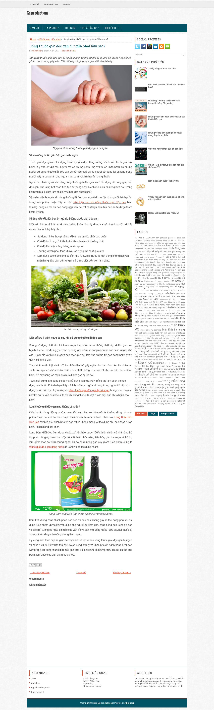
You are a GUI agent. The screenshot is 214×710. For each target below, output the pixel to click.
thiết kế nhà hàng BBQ (169, 369)
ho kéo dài (175, 275)
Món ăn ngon (162, 343)
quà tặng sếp (161, 357)
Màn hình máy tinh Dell (175, 322)
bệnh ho (170, 245)
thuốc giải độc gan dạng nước (46, 446)
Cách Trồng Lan (90, 678)
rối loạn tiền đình (163, 359)
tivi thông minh (155, 381)
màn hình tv (170, 338)
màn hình (170, 293)
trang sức (170, 381)
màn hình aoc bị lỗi (172, 302)
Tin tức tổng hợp (91, 26)
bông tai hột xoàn (146, 254)
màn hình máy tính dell (145, 326)
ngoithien (180, 343)
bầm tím (161, 245)
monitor (172, 343)
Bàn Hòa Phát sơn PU (164, 240)
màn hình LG (148, 318)
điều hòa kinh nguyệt (150, 267)
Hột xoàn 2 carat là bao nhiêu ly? (163, 213)
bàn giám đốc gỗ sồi (164, 238)
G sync (163, 267)
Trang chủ (34, 4)
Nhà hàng (157, 346)
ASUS (153, 238)
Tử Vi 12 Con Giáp (91, 681)
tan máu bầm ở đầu (173, 363)
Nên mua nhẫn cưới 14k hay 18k (163, 181)
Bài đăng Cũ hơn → (122, 572)
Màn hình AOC (151, 299)
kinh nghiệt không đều (163, 287)
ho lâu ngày (161, 277)
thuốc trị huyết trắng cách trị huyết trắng (169, 377)
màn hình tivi (160, 338)
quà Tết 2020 (142, 359)
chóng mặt (139, 257)
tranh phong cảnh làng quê (146, 393)
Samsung (175, 359)
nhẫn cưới (140, 348)
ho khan (150, 278)
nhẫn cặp (165, 346)
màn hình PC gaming (150, 330)
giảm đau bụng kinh (170, 273)
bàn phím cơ (158, 243)
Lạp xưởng (88, 683)
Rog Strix (152, 359)
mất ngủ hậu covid (177, 341)
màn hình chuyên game (154, 307)
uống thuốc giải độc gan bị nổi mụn (89, 390)
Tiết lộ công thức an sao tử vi (162, 68)
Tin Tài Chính (53, 26)
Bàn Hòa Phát (149, 240)
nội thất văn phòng (167, 354)
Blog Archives (168, 413)
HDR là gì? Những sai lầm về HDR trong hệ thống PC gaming (164, 101)
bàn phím (148, 243)
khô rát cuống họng (146, 287)
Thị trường (70, 27)
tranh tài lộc (141, 395)
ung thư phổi (176, 401)
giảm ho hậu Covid (142, 275)
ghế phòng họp (145, 270)
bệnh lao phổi (144, 248)
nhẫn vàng (160, 351)
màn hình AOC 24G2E (153, 302)
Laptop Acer (163, 290)
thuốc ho (159, 375)
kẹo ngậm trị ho (152, 284)
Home (33, 39)
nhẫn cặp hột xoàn (177, 346)
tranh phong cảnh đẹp (174, 390)
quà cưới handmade (147, 357)
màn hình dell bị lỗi (161, 310)
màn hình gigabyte (169, 316)
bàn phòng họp (150, 245)
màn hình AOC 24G (168, 299)
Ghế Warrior (166, 270)
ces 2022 (181, 254)
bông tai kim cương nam (165, 254)
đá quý (162, 260)
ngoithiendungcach (143, 346)
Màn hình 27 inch (151, 296)
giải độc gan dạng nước (151, 273)
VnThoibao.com (51, 4)
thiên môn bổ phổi (148, 368)
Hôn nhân (175, 281)
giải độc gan (44, 39)
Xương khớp (139, 406)
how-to (166, 281)
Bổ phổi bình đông (164, 251)
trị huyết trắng (155, 398)
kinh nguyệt (179, 286)
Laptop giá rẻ (174, 290)
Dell (179, 257)
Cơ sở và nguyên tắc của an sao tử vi (165, 149)
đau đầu (145, 262)
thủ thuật (173, 372)
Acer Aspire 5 (140, 238)
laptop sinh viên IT (156, 294)
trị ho (146, 398)
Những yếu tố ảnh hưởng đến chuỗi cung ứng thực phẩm (165, 134)
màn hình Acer (168, 296)
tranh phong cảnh (154, 390)
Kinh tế (140, 290)
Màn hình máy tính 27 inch (155, 322)
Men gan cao (140, 343)
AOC (148, 238)
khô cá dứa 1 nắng (92, 686)
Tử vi (151, 401)
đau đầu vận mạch (173, 262)
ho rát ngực (173, 278)
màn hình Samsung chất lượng (172, 333)
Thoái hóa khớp (163, 372)
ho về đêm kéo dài (148, 281)
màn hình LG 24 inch (164, 318)
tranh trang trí (171, 395)
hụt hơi (142, 284)
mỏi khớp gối (150, 343)
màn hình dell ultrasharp (155, 313)
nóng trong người (150, 354)
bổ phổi (150, 251)
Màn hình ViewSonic (153, 341)
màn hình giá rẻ (154, 315)
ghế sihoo (155, 270)
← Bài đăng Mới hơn (39, 572)
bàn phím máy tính (173, 243)
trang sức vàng (172, 384)
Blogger (130, 703)
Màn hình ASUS (157, 304)
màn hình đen (173, 313)
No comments (69, 51)
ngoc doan (37, 51)
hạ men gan (155, 275)
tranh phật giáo (161, 387)
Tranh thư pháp (155, 396)
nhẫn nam (150, 351)
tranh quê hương (178, 393)
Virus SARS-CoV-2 (149, 404)
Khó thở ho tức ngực (167, 284)
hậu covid (165, 275)
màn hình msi (163, 326)
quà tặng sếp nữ (174, 357)
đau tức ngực (175, 265)
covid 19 (153, 257)
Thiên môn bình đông (160, 366)
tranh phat (148, 387)
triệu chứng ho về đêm (172, 398)
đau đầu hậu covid (157, 262)
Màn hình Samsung (173, 329)
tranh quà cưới (164, 393)
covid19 (161, 257)
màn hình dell (173, 307)
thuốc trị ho (147, 377)
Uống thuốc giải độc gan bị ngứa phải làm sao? (67, 46)
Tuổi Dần (145, 401)
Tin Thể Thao (113, 26)
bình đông (174, 248)
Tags (153, 413)
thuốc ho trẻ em (172, 375)
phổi (178, 354)
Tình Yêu (145, 381)
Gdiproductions (37, 13)
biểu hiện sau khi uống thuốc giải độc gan (99, 202)
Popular (141, 413)
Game (168, 267)
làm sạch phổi (152, 290)
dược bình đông (151, 260)
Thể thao (145, 366)
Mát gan (165, 341)
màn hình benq (173, 305)
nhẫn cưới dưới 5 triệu (156, 349)
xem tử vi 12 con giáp (175, 403)
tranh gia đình (37, 692)
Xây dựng (160, 404)
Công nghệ (171, 257)
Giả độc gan (176, 270)
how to (160, 281)
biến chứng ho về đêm (159, 248)
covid (146, 257)
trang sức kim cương (152, 384)
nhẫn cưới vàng (172, 349)
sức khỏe (158, 362)
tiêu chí (138, 381)
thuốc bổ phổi (146, 374)
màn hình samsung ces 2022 (147, 333)
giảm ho (181, 273)
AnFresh (66, 4)
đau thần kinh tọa (161, 265)
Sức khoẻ (56, 39)
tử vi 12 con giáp (163, 401)
